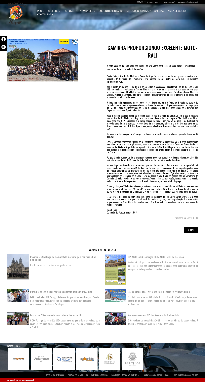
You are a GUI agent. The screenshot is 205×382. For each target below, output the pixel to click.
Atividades (86, 11)
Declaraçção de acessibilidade (156, 375)
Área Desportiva (138, 11)
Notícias (69, 11)
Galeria (159, 11)
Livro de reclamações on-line (185, 375)
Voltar (191, 230)
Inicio (40, 11)
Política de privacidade (78, 375)
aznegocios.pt (28, 380)
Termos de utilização (55, 375)
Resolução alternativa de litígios (125, 375)
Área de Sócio (177, 11)
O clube (53, 11)
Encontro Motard (110, 11)
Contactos (44, 14)
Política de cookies (99, 375)
